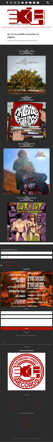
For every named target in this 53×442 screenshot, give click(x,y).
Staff (39, 403)
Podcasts (39, 398)
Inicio (13, 398)
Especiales (39, 400)
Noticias (14, 409)
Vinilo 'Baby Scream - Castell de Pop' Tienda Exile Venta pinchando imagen (26, 144)
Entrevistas (14, 406)
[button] (48, 3)
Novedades (14, 400)
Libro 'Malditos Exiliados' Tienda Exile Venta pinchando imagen (26, 98)
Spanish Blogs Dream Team (26, 422)
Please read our (11, 265)
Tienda (39, 406)
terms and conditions (16, 265)
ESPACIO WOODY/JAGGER (26, 427)
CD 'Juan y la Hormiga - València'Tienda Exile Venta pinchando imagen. (26, 51)
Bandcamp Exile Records (26, 350)
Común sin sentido (26, 416)
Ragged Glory (26, 419)
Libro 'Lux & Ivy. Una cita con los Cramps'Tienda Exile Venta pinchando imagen (26, 198)
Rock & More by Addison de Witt (26, 424)
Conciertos (14, 403)
